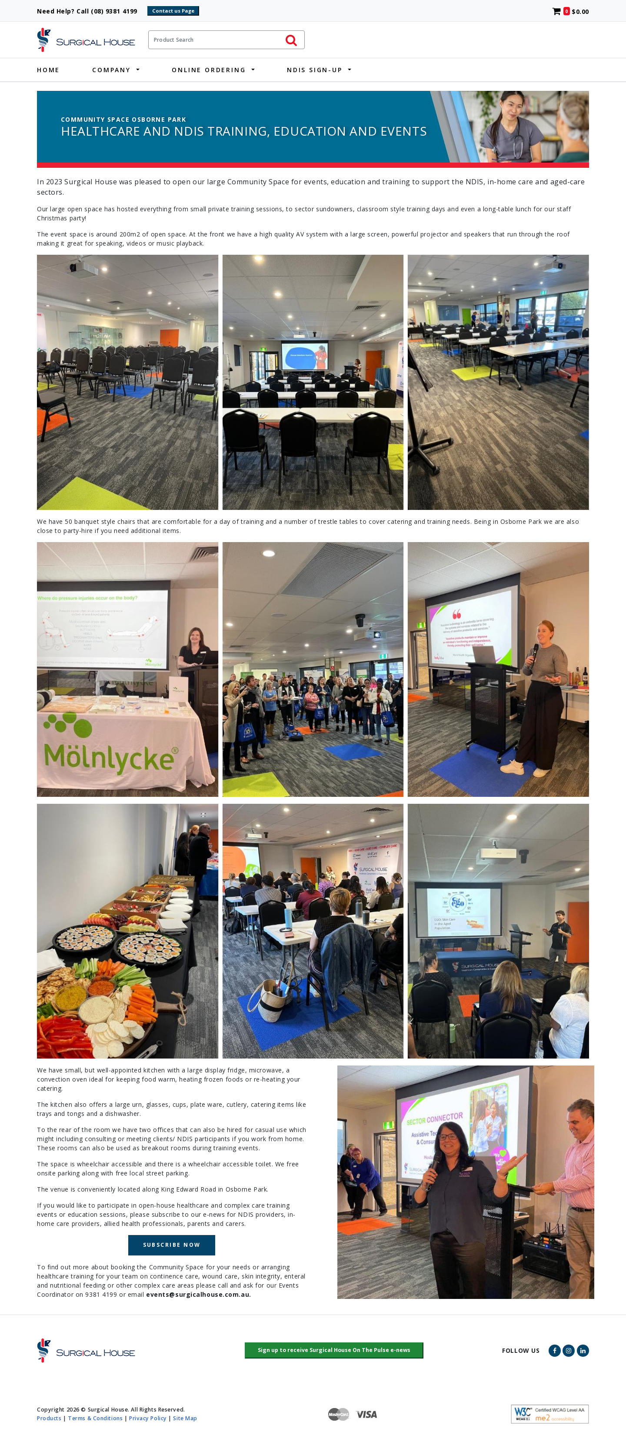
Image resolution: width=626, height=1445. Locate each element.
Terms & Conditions (95, 1418)
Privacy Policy (148, 1418)
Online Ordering (209, 70)
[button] (334, 1350)
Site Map (185, 1418)
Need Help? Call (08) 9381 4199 (91, 11)
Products (49, 1418)
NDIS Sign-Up (315, 70)
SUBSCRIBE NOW (172, 1245)
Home (48, 70)
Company (111, 70)
